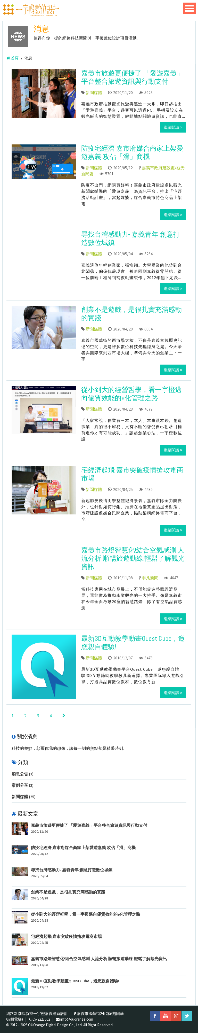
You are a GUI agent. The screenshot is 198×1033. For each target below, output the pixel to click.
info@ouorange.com (76, 1019)
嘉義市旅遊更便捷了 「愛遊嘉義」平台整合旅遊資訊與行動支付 (132, 77)
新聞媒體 (94, 92)
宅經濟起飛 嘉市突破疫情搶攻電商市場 (132, 474)
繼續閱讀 (173, 127)
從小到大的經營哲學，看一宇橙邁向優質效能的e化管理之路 (131, 394)
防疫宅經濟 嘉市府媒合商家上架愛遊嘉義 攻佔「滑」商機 (132, 152)
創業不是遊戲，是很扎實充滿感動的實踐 (131, 313)
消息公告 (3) (23, 773)
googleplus (176, 1016)
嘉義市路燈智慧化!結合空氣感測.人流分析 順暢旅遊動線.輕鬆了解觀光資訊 (133, 558)
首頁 (12, 58)
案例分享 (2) (23, 785)
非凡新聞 (150, 577)
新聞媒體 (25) (24, 796)
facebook (155, 1016)
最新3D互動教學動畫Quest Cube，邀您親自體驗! (133, 642)
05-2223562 (41, 1019)
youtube (165, 1016)
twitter (187, 1016)
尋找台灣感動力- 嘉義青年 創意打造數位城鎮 (130, 238)
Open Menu (189, 8)
